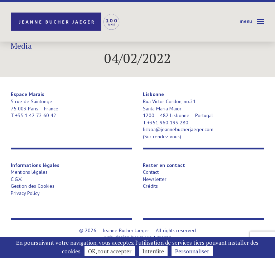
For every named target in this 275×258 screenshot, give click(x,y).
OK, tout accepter (109, 251)
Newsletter (155, 179)
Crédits (150, 186)
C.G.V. (16, 179)
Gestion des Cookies (32, 186)
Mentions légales (29, 172)
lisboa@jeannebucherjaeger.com (178, 129)
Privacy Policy (25, 193)
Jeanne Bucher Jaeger (66, 22)
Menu (246, 21)
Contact (151, 172)
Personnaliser (192, 251)
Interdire (153, 251)
